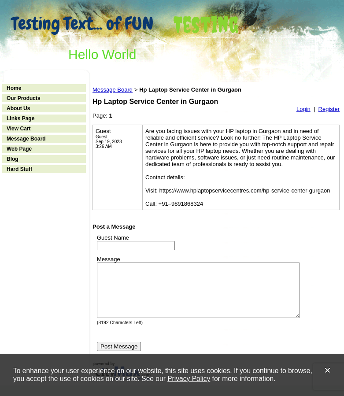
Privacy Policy (188, 378)
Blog (12, 159)
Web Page (19, 149)
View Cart (18, 129)
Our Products (24, 98)
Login (303, 109)
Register (329, 109)
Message (108, 259)
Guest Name (113, 237)
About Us (18, 108)
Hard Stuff (19, 169)
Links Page (20, 118)
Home (14, 88)
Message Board (26, 139)
